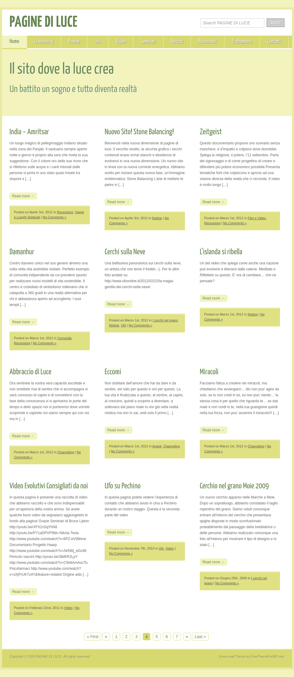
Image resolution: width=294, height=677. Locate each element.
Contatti (274, 41)
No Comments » (54, 217)
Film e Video (257, 218)
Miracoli (209, 372)
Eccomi (113, 372)
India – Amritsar (29, 132)
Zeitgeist (211, 132)
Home (14, 41)
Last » (200, 636)
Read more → (23, 196)
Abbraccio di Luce (30, 372)
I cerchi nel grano (164, 320)
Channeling (44, 41)
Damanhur (22, 252)
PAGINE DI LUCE (44, 22)
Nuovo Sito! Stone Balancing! (139, 132)
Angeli (157, 446)
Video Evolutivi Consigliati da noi (49, 486)
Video (121, 41)
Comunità (64, 338)
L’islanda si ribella (221, 252)
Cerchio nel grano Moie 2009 (234, 486)
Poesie (74, 41)
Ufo (98, 41)
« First (92, 636)
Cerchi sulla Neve (125, 252)
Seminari (148, 41)
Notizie (177, 41)
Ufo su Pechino (123, 486)
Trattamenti (242, 41)
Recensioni (207, 41)
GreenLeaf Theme (232, 656)
